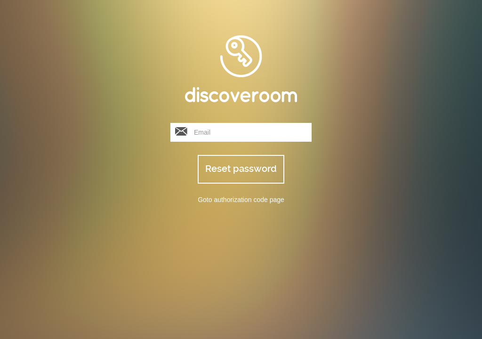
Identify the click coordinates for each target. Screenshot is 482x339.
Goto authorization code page (241, 199)
